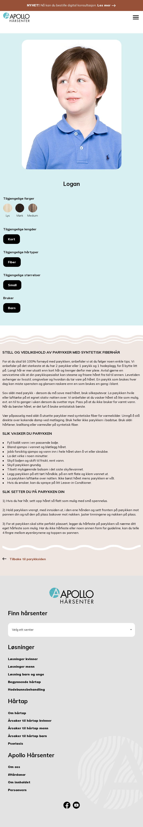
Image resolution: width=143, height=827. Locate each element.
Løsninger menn (21, 666)
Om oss (14, 767)
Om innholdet (19, 782)
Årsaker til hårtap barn (27, 736)
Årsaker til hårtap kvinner (29, 721)
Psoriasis (15, 743)
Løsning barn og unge (26, 674)
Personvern (17, 790)
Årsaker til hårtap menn (28, 728)
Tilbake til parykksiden (28, 559)
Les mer (103, 5)
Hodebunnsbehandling (26, 689)
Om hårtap (17, 713)
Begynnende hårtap (24, 682)
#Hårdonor (17, 775)
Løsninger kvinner (23, 659)
